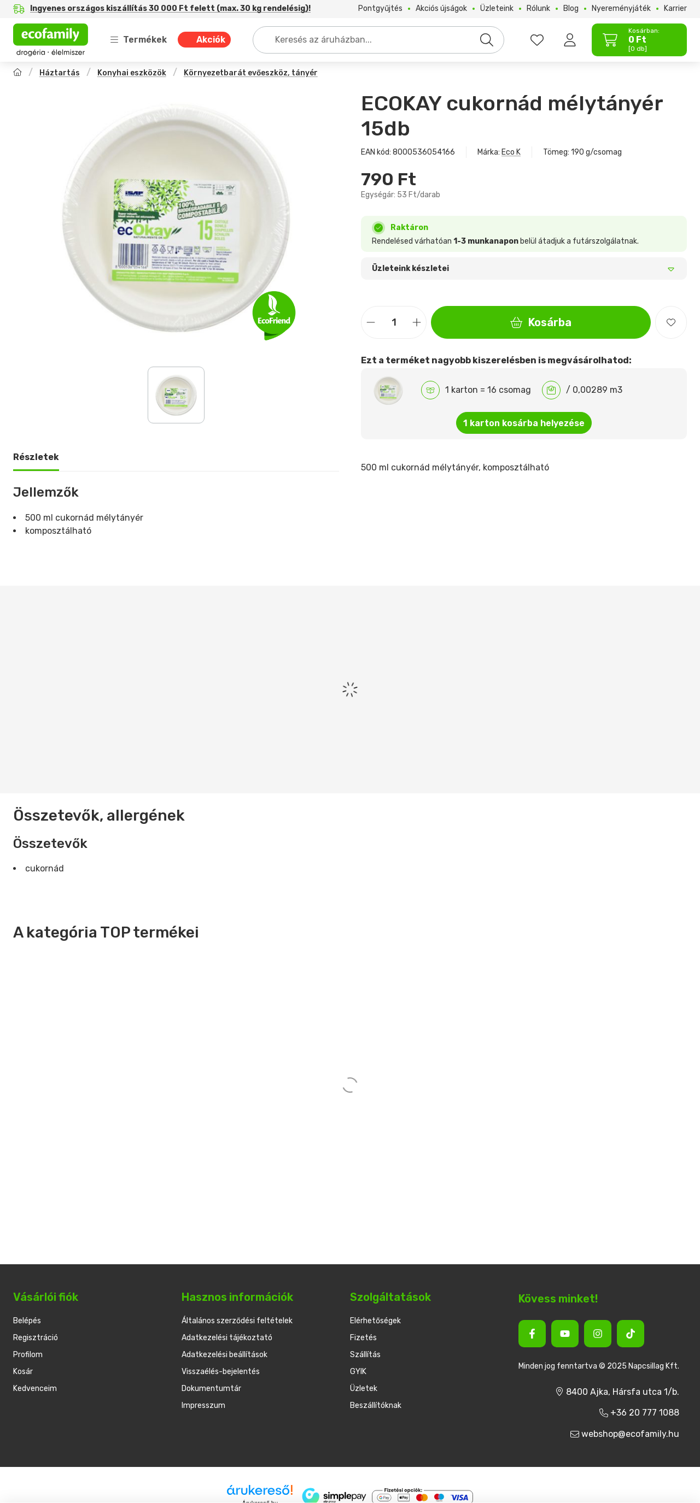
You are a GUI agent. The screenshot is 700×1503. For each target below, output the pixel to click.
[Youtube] (565, 1333)
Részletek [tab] (36, 457)
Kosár (23, 1371)
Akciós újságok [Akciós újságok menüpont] (441, 8)
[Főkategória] (17, 73)
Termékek (138, 39)
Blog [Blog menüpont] (571, 8)
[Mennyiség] (393, 322)
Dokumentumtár (211, 1388)
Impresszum (203, 1405)
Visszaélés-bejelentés (221, 1371)
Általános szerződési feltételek (237, 1320)
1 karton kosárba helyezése (524, 423)
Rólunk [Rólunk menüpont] (538, 8)
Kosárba (540, 322)
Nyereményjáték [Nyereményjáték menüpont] (621, 8)
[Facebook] (532, 1333)
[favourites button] (537, 40)
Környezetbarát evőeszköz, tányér (251, 73)
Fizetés (363, 1337)
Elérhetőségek (375, 1320)
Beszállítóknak (375, 1405)
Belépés (27, 1320)
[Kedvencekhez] (671, 322)
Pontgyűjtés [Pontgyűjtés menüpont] (380, 8)
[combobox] (378, 40)
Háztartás (59, 73)
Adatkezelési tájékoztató (227, 1337)
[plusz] (416, 322)
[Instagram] (597, 1333)
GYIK (358, 1371)
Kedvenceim (35, 1388)
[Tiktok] (630, 1333)
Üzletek (363, 1388)
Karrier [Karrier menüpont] (675, 8)
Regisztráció (35, 1337)
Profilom (28, 1354)
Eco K (511, 152)
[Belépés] (570, 40)
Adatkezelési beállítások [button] (224, 1354)
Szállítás (365, 1354)
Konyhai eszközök (131, 73)
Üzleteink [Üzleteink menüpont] (497, 8)
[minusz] (370, 322)
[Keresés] (486, 40)
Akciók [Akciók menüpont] (210, 39)
